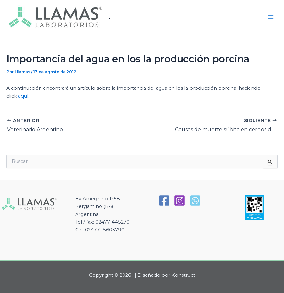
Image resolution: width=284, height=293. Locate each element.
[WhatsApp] (195, 200)
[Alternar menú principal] (271, 17)
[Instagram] (179, 200)
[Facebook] (164, 200)
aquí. (23, 96)
